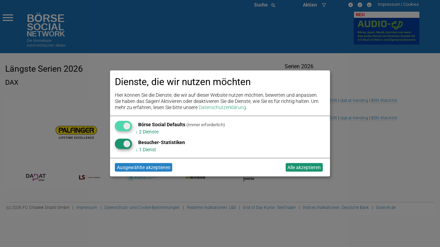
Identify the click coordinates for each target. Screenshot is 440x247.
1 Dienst (145, 149)
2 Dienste (146, 131)
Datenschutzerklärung (222, 107)
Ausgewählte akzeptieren (143, 167)
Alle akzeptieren (304, 167)
